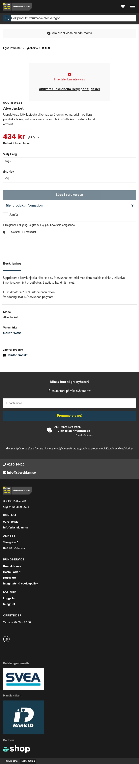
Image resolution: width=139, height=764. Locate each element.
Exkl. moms (28, 761)
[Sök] (69, 18)
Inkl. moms (11, 761)
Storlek (8, 172)
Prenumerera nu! (69, 415)
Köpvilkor (9, 578)
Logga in (8, 598)
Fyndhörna (31, 48)
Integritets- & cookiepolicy (20, 583)
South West (12, 333)
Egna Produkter (12, 48)
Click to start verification (74, 431)
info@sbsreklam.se (21, 472)
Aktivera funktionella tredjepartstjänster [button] (69, 89)
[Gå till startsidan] (17, 7)
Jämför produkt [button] (15, 355)
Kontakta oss (12, 566)
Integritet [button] (9, 604)
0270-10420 (15, 464)
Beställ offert (11, 572)
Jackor (46, 48)
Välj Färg (10, 154)
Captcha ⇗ (84, 435)
